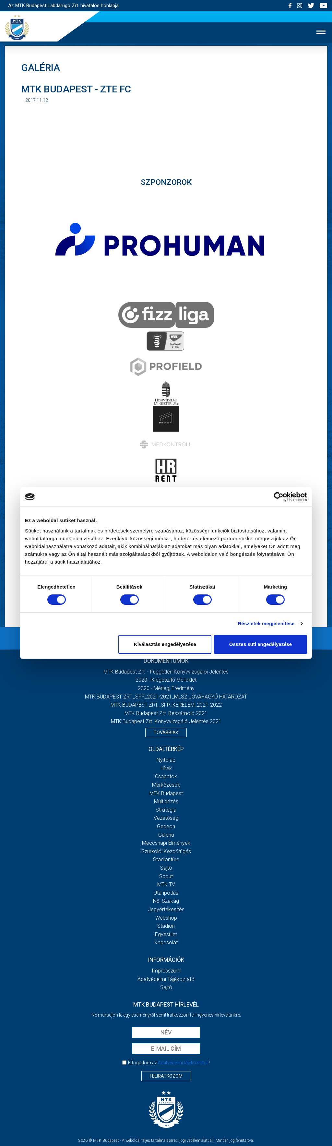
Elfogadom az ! (169, 1062)
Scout (166, 876)
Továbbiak (166, 732)
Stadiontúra (166, 859)
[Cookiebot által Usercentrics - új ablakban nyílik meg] (278, 497)
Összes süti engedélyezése (260, 644)
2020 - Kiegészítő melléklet (166, 680)
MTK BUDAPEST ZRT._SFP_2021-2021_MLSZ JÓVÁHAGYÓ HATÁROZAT (166, 697)
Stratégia (166, 810)
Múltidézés (166, 801)
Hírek (166, 768)
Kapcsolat (166, 942)
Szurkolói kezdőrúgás (166, 851)
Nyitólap (166, 760)
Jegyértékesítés (166, 909)
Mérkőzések (166, 785)
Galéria (166, 835)
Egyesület (166, 934)
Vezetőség (166, 818)
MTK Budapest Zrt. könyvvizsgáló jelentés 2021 (166, 721)
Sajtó (166, 868)
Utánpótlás (166, 893)
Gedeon (166, 826)
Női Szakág (166, 901)
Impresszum (166, 971)
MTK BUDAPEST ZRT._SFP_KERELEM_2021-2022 (166, 705)
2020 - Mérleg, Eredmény (166, 688)
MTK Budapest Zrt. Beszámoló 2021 (166, 713)
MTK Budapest (166, 793)
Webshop (166, 918)
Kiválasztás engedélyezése (165, 644)
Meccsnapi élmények (166, 843)
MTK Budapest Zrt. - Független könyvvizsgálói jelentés (166, 672)
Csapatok (166, 776)
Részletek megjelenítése (266, 623)
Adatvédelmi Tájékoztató (166, 979)
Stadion (166, 926)
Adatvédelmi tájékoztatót (183, 1062)
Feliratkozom (166, 1076)
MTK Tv (166, 884)
